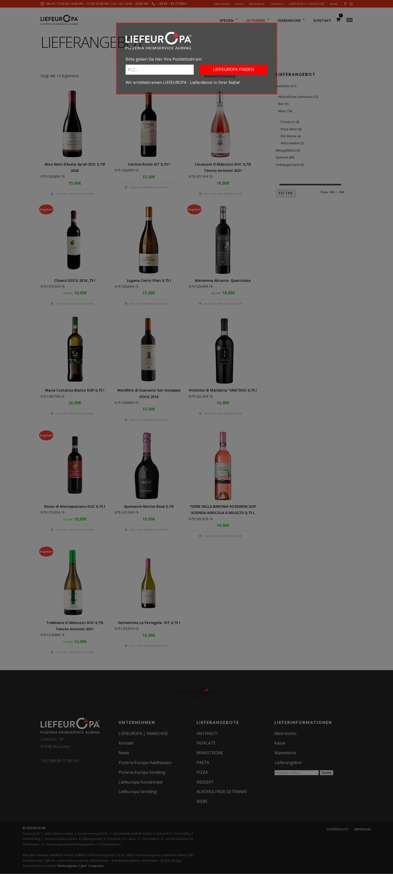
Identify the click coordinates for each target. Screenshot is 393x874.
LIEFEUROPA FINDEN (233, 69)
